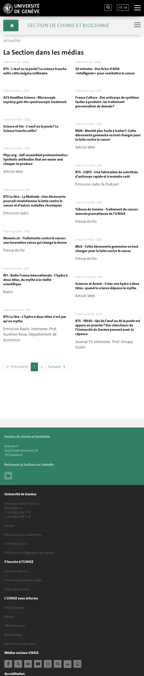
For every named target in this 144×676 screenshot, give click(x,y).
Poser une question (17, 589)
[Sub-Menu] (137, 25)
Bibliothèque (13, 635)
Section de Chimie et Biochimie (68, 25)
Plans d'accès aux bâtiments (22, 535)
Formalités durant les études (23, 580)
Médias (9, 617)
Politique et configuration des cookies (29, 553)
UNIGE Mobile (14, 608)
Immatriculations (15, 571)
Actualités (12, 40)
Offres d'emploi (14, 626)
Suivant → (57, 366)
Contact (9, 526)
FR (120, 7)
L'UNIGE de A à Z (15, 544)
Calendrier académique (19, 644)
